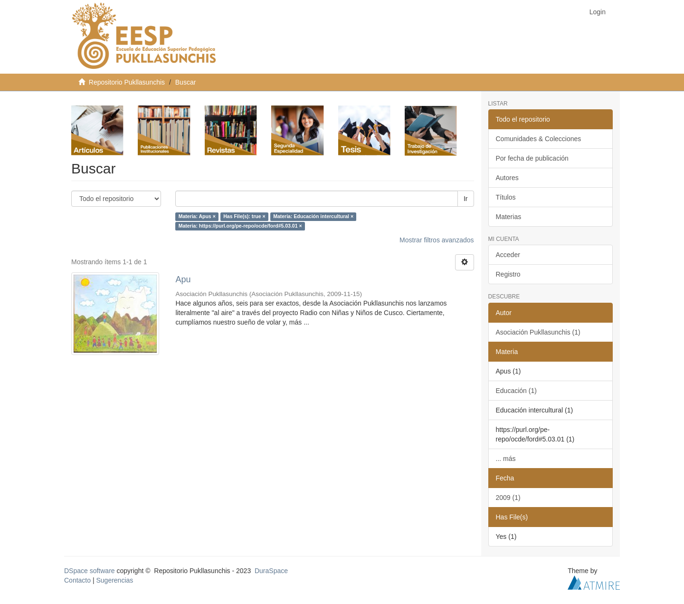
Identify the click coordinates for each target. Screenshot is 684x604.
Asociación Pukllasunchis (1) (538, 332)
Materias (509, 217)
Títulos (506, 197)
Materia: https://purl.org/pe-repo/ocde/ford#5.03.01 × (240, 226)
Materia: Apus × (197, 217)
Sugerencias (114, 580)
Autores (507, 178)
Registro (508, 274)
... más (506, 458)
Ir (466, 198)
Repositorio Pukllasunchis (127, 82)
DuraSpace (271, 571)
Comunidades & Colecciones (538, 139)
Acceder (508, 255)
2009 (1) (508, 497)
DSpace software (89, 571)
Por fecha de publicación (532, 158)
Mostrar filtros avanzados (436, 240)
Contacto (77, 580)
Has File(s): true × (244, 217)
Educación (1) (516, 390)
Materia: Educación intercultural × (313, 217)
